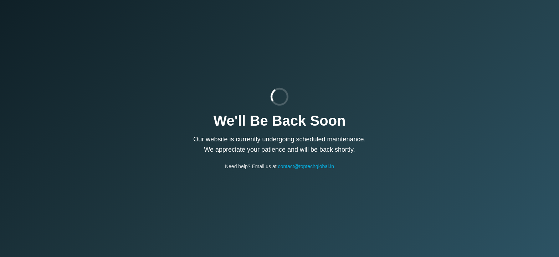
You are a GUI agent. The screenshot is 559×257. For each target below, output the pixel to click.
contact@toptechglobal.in (306, 166)
